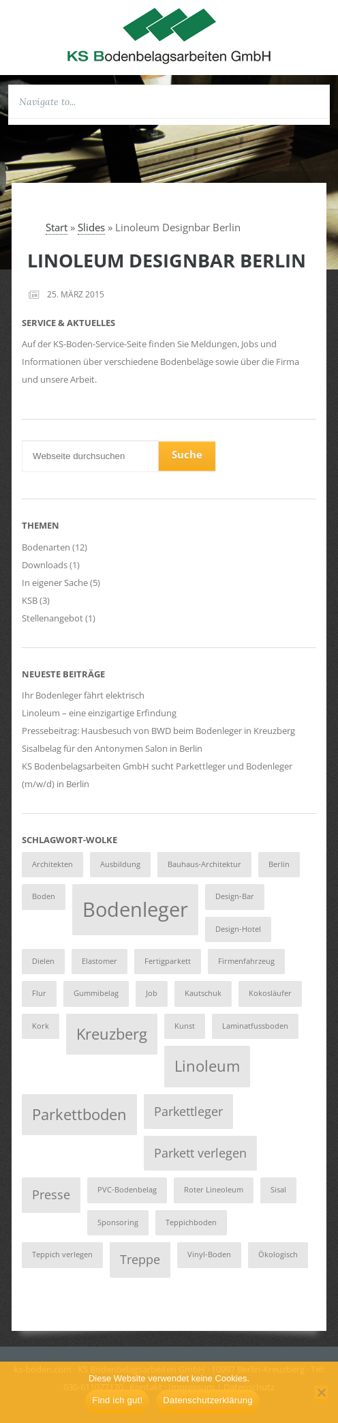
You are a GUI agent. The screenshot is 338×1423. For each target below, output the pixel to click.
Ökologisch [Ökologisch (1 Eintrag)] (278, 1254)
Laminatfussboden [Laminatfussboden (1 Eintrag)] (255, 1026)
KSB (29, 600)
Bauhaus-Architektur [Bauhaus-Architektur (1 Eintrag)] (204, 864)
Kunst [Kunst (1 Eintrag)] (184, 1026)
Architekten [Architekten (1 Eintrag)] (52, 864)
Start (56, 227)
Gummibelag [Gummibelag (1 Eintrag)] (96, 993)
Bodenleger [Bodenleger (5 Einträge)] (135, 909)
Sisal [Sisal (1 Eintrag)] (278, 1189)
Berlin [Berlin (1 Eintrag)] (279, 864)
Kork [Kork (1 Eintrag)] (40, 1026)
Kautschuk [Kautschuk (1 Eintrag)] (203, 993)
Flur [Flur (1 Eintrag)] (39, 993)
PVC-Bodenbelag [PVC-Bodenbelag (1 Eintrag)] (127, 1189)
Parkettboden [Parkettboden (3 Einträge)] (79, 1114)
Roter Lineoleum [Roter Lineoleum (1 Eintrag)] (213, 1189)
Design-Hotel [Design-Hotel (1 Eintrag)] (238, 929)
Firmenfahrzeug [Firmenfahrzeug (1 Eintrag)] (246, 961)
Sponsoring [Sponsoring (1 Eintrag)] (117, 1222)
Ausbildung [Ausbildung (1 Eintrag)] (120, 864)
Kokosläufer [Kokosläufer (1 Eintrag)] (270, 993)
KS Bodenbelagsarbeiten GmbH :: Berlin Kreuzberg (169, 35)
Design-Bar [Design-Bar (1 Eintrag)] (234, 896)
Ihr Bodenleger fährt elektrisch (83, 695)
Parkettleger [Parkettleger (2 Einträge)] (188, 1111)
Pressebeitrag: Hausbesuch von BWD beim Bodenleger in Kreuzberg (158, 730)
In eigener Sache (55, 582)
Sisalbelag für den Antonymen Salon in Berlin (112, 748)
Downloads (44, 565)
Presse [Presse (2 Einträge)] (51, 1194)
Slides (91, 227)
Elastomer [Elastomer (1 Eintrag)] (99, 961)
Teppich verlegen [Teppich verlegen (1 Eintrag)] (62, 1254)
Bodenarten (46, 547)
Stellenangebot (52, 618)
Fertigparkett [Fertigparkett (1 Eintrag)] (167, 961)
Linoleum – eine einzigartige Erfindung (99, 713)
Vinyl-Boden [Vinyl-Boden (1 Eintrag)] (209, 1254)
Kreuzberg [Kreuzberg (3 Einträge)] (111, 1033)
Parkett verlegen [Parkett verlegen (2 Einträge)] (200, 1153)
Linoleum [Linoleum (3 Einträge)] (207, 1065)
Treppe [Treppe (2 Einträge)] (140, 1259)
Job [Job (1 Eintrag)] (151, 993)
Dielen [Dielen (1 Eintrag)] (43, 961)
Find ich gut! (117, 1400)
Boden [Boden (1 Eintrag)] (43, 896)
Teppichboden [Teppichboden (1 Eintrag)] (191, 1222)
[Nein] (321, 1393)
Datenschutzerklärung (207, 1400)
